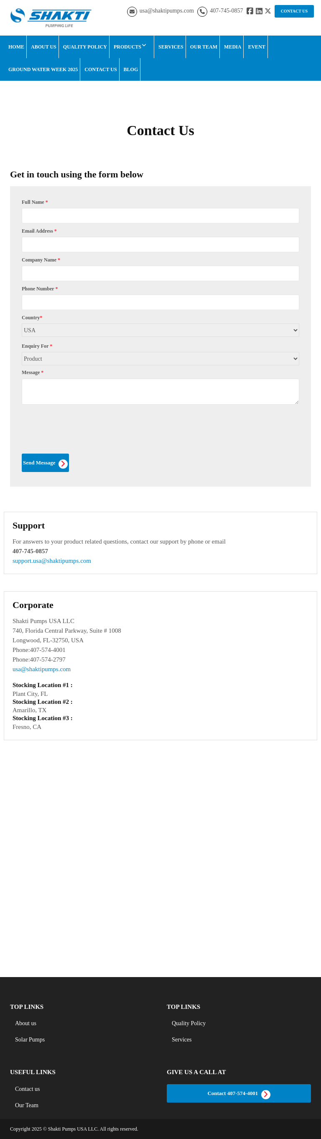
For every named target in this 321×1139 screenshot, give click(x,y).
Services (170, 47)
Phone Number (40, 289)
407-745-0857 (226, 11)
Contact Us (100, 69)
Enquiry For (37, 346)
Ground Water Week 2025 (43, 69)
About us (25, 1023)
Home (16, 47)
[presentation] (85, 434)
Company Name (41, 260)
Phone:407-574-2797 (39, 659)
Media (232, 47)
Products (127, 47)
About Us (43, 47)
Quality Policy (85, 47)
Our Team (203, 47)
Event (256, 47)
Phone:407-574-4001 (39, 649)
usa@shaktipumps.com (167, 11)
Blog (131, 69)
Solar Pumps (30, 1039)
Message (32, 372)
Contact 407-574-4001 (238, 1094)
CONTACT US (294, 11)
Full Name (35, 202)
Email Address (39, 231)
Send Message (45, 464)
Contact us (27, 1089)
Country (32, 318)
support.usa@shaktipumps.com (52, 560)
